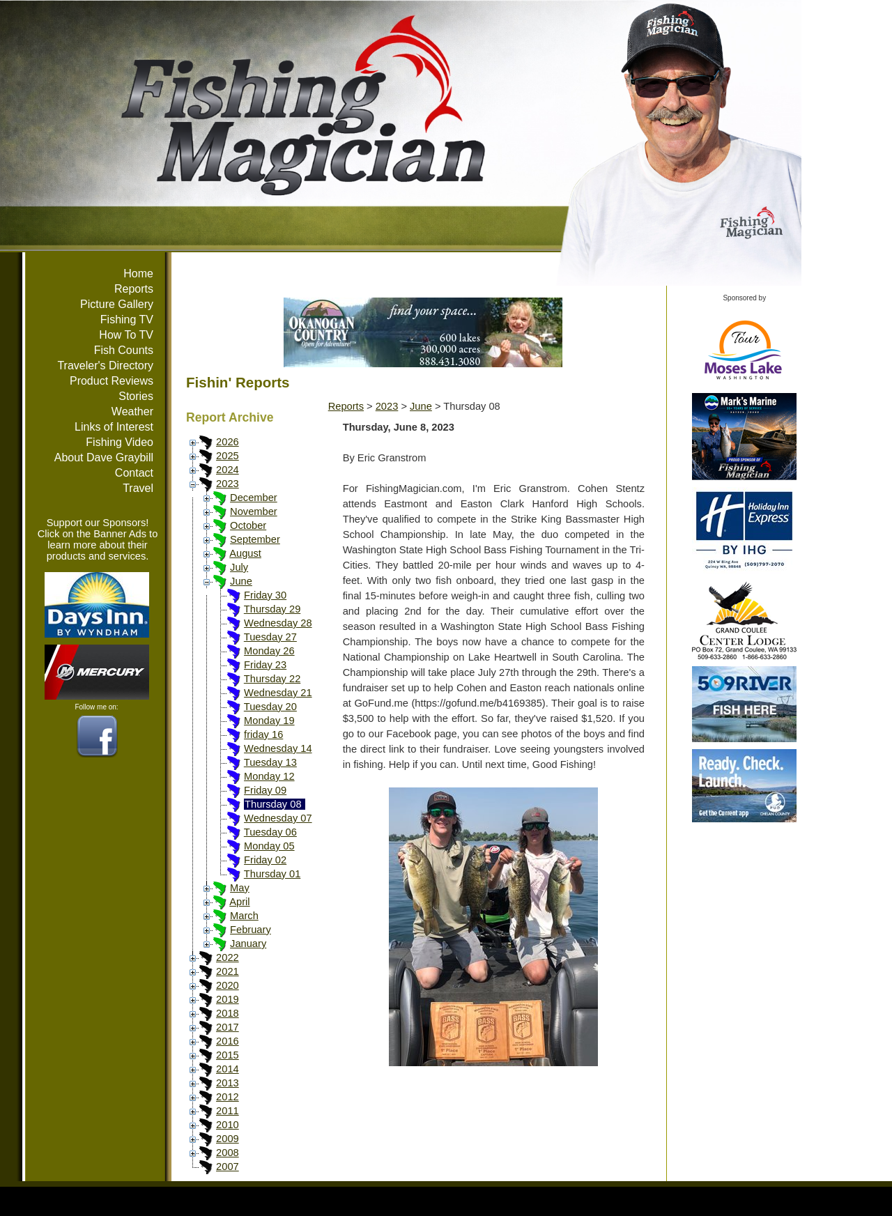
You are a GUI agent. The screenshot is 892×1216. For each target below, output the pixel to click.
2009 (227, 1138)
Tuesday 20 (270, 706)
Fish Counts (123, 350)
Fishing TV (126, 319)
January (248, 943)
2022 (227, 957)
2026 (227, 441)
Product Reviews (111, 381)
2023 (227, 483)
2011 (227, 1110)
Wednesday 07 (278, 818)
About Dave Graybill (103, 457)
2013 (227, 1082)
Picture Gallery (116, 304)
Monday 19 (269, 720)
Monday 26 (269, 650)
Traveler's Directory (105, 365)
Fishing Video (119, 442)
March (244, 915)
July (239, 567)
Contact (134, 473)
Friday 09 (265, 790)
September (255, 539)
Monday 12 (269, 776)
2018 (227, 1013)
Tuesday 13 (270, 762)
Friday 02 (265, 859)
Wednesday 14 (278, 748)
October (248, 525)
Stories (135, 396)
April (239, 901)
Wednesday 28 (278, 623)
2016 (227, 1041)
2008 (227, 1152)
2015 (227, 1055)
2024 (227, 469)
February (250, 929)
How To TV (126, 335)
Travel (138, 488)
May (239, 887)
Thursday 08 (273, 804)
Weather (132, 411)
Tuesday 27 (270, 636)
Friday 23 (265, 664)
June (241, 581)
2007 (227, 1166)
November (253, 511)
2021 (227, 971)
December (253, 497)
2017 (227, 1027)
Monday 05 (269, 846)
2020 (227, 985)
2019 (227, 999)
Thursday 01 (272, 873)
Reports (133, 289)
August (245, 553)
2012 (227, 1096)
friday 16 (263, 734)
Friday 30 (265, 595)
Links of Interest (114, 427)
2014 (227, 1069)
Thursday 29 (272, 609)
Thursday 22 (272, 678)
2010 (227, 1124)
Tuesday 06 (270, 832)
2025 (227, 455)
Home (138, 273)
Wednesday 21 (278, 692)
